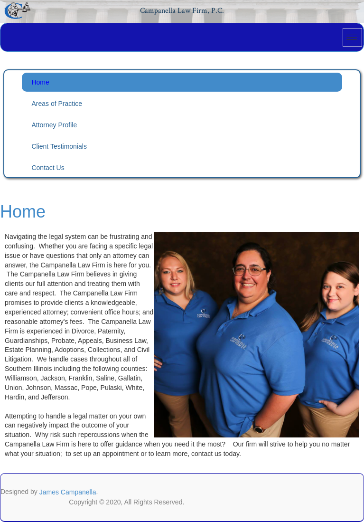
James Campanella (67, 492)
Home (40, 82)
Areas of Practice (56, 103)
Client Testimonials (58, 146)
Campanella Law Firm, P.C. (182, 11)
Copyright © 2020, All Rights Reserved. (126, 502)
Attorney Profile (54, 125)
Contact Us (47, 167)
